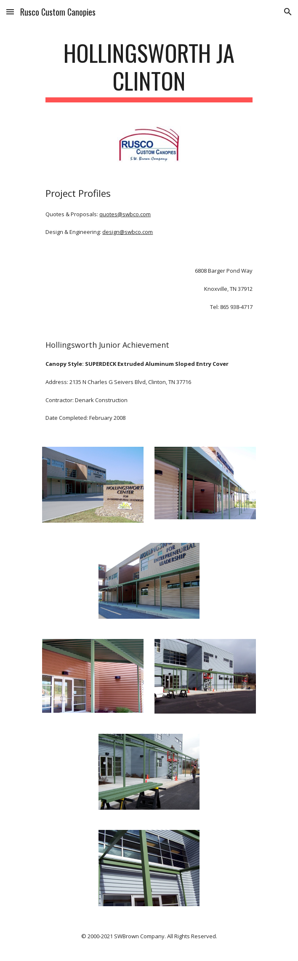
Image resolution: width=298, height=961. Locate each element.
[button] (10, 11)
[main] (148, 70)
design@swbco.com (127, 232)
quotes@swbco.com (125, 214)
